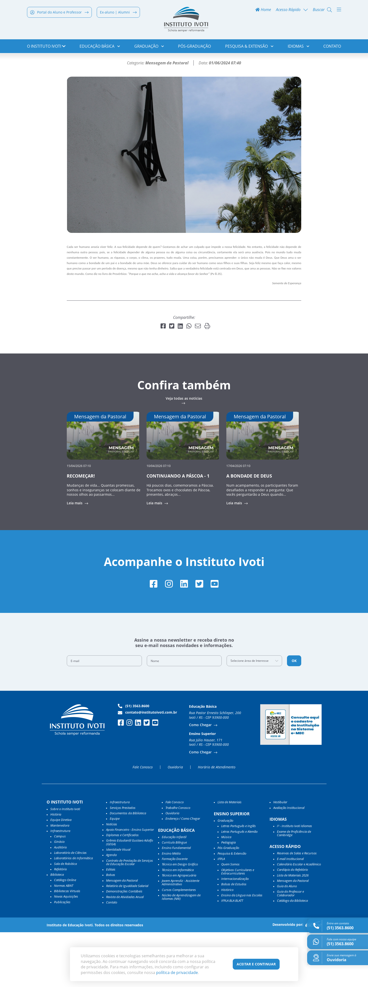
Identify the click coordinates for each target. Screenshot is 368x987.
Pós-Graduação (194, 46)
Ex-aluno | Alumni (118, 12)
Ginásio (59, 896)
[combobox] (254, 715)
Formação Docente (175, 913)
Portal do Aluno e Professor (59, 12)
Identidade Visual (118, 904)
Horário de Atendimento (216, 822)
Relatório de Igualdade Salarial (127, 940)
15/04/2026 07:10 (79, 520)
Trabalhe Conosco (177, 862)
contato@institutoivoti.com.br (147, 767)
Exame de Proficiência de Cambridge (294, 888)
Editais (110, 924)
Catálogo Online (65, 935)
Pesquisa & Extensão (249, 46)
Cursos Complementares (179, 944)
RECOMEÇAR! (81, 530)
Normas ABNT (63, 940)
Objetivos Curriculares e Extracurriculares (237, 926)
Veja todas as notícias (184, 453)
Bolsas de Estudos (233, 939)
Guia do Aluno (287, 941)
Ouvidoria (175, 822)
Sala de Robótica (65, 918)
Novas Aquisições (66, 951)
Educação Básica (100, 46)
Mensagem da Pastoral (122, 935)
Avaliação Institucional (288, 862)
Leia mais (75, 557)
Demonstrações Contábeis (124, 946)
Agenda (111, 909)
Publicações (62, 957)
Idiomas (298, 46)
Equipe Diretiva (60, 874)
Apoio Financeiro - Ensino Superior (130, 884)
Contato (332, 46)
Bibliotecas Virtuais (67, 945)
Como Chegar (201, 779)
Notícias (49, 62)
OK (294, 715)
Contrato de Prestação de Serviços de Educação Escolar (129, 917)
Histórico (227, 944)
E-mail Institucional (290, 913)
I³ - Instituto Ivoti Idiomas (294, 880)
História (55, 869)
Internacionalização (235, 933)
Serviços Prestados (123, 862)
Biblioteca (57, 929)
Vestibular (280, 857)
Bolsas (110, 929)
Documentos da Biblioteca (128, 868)
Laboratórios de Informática (73, 913)
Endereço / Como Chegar (182, 873)
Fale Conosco (143, 822)
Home (263, 10)
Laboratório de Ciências (70, 907)
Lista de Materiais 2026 (293, 930)
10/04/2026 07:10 (159, 520)
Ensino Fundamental (176, 902)
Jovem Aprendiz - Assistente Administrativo (180, 937)
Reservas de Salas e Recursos (297, 908)
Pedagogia (228, 897)
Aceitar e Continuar (256, 964)
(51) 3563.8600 (133, 760)
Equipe (115, 873)
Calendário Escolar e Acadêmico (299, 919)
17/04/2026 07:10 (238, 520)
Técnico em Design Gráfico (180, 919)
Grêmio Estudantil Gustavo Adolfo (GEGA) (129, 897)
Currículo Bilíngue (174, 897)
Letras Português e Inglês (238, 880)
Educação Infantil (174, 891)
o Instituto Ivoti (46, 46)
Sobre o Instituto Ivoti (65, 863)
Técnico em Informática (178, 924)
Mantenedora (59, 880)
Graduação (149, 46)
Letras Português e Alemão (239, 886)
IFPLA (221, 913)
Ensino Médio (171, 908)
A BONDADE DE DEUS (249, 530)
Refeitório (60, 924)
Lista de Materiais (230, 857)
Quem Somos (230, 919)
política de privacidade (177, 972)
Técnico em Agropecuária (179, 930)
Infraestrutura (120, 857)
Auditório (60, 902)
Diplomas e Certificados (122, 889)
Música (226, 891)
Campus (60, 891)
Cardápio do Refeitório (292, 924)
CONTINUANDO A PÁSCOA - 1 (178, 530)
